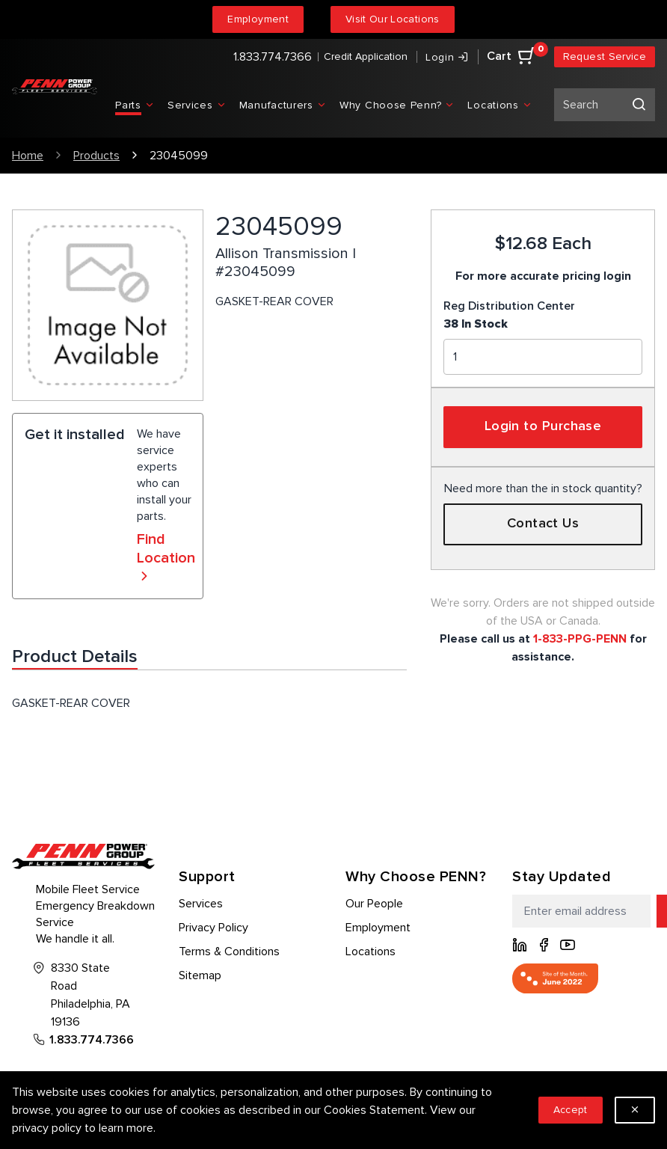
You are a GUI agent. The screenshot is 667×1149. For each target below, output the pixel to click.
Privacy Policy (213, 927)
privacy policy (47, 1128)
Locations (370, 951)
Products (96, 155)
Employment (258, 19)
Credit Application (366, 56)
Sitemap (200, 975)
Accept (570, 1109)
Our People (374, 903)
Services (201, 903)
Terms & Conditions (229, 951)
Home (27, 155)
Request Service (604, 56)
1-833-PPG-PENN (580, 638)
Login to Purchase (543, 426)
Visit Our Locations (392, 19)
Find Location (166, 558)
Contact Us (543, 523)
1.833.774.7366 (272, 56)
